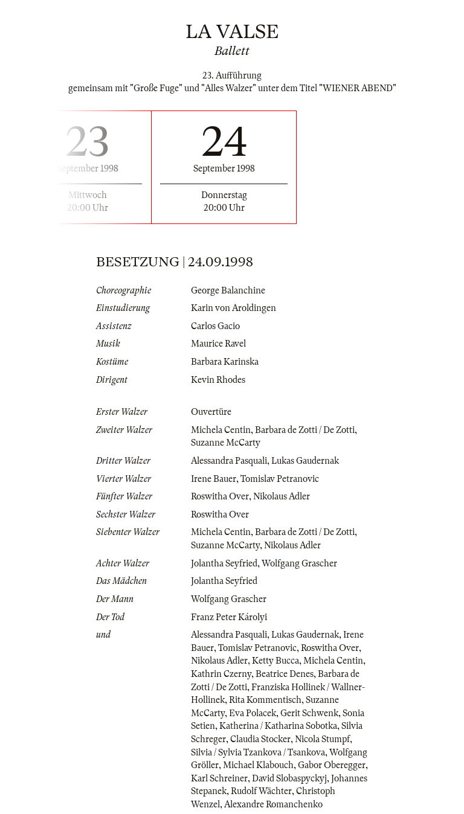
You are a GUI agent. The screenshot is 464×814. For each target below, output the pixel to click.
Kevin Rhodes (218, 380)
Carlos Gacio (215, 326)
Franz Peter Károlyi (229, 617)
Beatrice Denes (285, 674)
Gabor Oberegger (332, 765)
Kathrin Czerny (221, 674)
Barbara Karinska (225, 362)
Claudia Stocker (260, 739)
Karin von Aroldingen (233, 308)
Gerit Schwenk (309, 713)
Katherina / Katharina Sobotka (278, 726)
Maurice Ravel (218, 343)
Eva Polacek (252, 713)
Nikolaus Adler (281, 496)
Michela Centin (221, 430)
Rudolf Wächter (261, 791)
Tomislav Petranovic (279, 479)
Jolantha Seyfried (224, 563)
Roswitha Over (220, 496)
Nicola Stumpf (322, 739)
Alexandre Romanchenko (273, 804)
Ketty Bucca (275, 660)
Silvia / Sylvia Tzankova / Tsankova (258, 752)
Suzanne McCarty (225, 442)
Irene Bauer (213, 479)
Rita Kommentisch (265, 700)
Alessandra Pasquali (229, 461)
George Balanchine (228, 290)
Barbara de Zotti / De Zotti (305, 430)
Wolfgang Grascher (299, 563)
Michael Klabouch (258, 765)
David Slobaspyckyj (289, 778)
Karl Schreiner (219, 778)
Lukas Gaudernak (305, 461)
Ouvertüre (211, 412)
